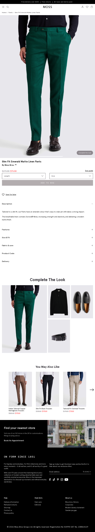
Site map (7, 508)
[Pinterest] (58, 479)
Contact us (8, 510)
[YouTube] (66, 479)
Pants (10, 12)
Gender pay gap (71, 510)
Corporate (69, 505)
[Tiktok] (54, 479)
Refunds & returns (10, 505)
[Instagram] (62, 479)
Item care (38, 502)
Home (4, 12)
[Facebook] (50, 479)
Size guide (89, 171)
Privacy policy (9, 513)
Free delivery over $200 (30, 2)
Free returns (46, 2)
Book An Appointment (14, 440)
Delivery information (11, 502)
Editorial (38, 505)
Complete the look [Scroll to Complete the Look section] (85, 153)
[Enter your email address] (66, 472)
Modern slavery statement (74, 508)
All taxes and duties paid (63, 2)
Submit (87, 472)
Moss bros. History (72, 502)
